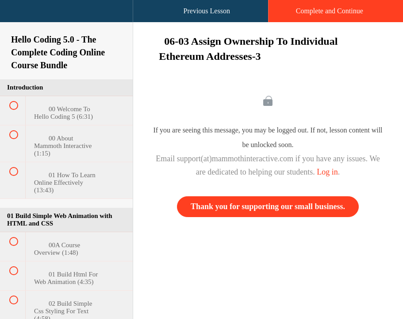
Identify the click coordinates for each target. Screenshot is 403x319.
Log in (327, 171)
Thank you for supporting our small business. (268, 206)
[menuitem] (66, 20)
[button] (15, 15)
